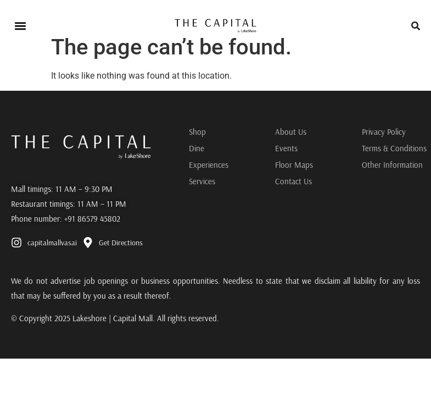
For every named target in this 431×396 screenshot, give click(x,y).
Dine (196, 148)
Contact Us (293, 181)
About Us (290, 132)
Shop (197, 132)
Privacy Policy (384, 132)
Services (202, 181)
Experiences (208, 165)
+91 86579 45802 (92, 218)
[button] (20, 25)
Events (286, 148)
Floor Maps (294, 165)
